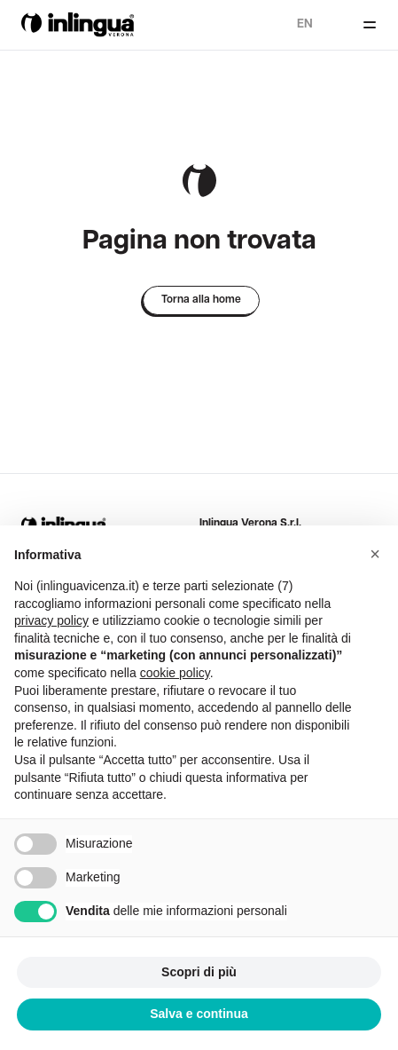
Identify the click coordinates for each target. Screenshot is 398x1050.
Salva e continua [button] (198, 1014)
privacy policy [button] (51, 620)
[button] (375, 554)
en (305, 24)
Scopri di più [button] (199, 972)
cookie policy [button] (175, 673)
